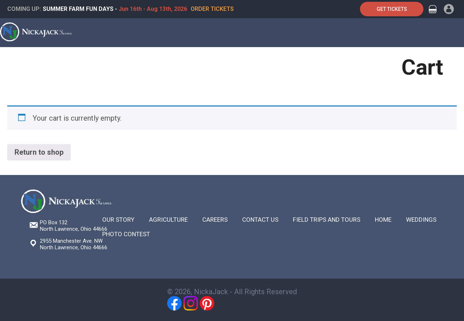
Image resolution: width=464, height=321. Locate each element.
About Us (324, 58)
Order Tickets (212, 8)
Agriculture (256, 58)
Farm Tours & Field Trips (67, 58)
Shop (292, 58)
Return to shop (38, 152)
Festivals (214, 58)
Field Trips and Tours (326, 219)
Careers (215, 219)
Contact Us (365, 58)
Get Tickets (392, 9)
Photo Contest (126, 234)
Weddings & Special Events (151, 58)
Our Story (118, 219)
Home (13, 58)
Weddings (421, 219)
